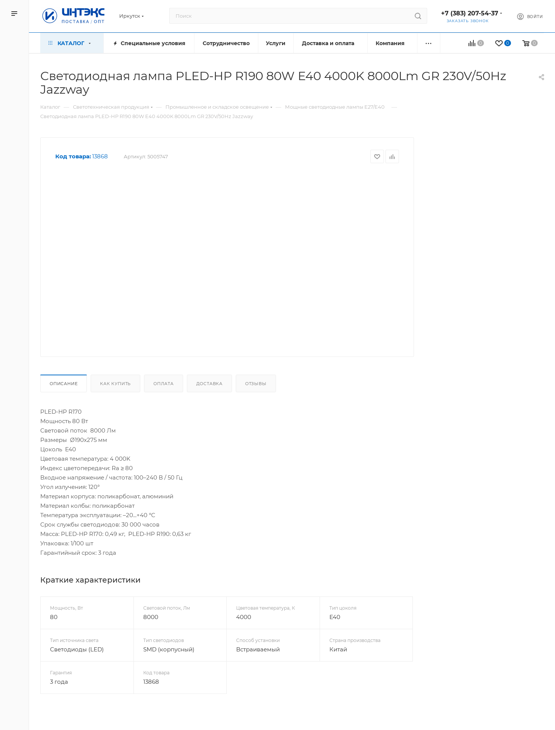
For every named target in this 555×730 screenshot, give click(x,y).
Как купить (115, 383)
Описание (63, 383)
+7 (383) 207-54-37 (469, 13)
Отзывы (256, 383)
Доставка (209, 383)
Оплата (163, 383)
